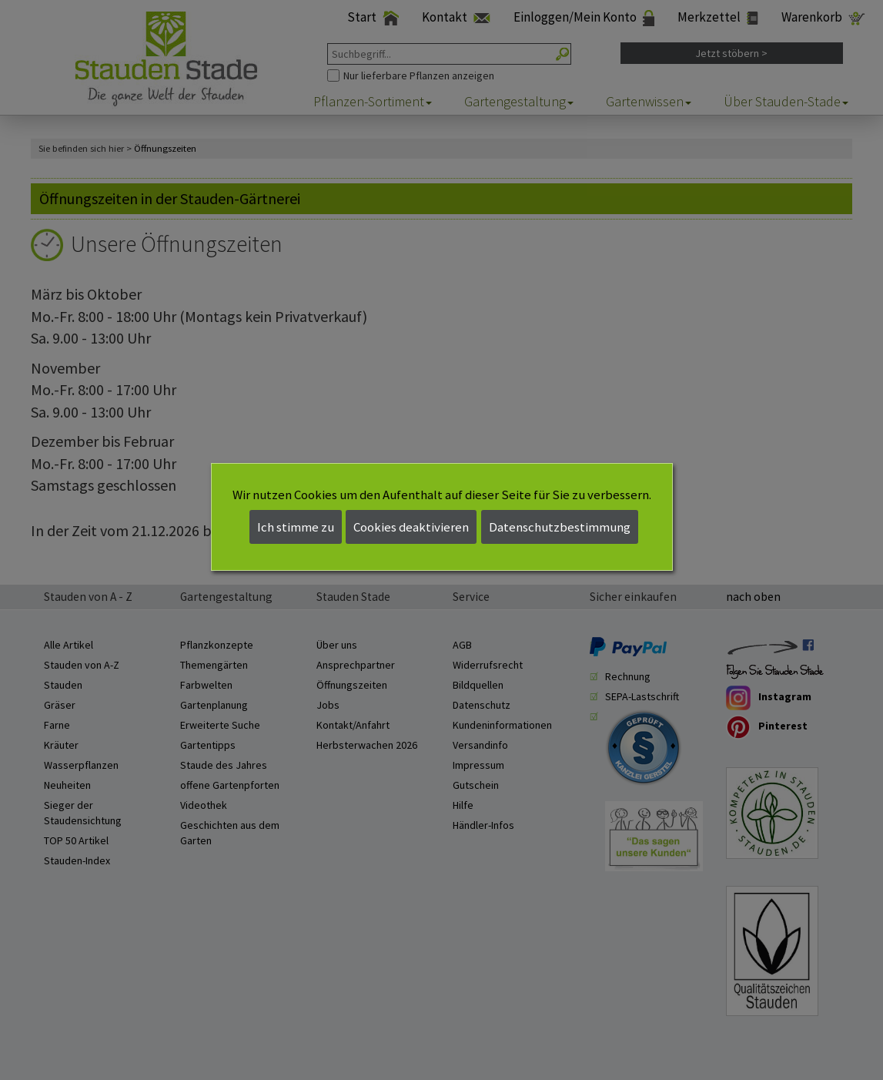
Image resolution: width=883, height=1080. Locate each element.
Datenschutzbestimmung (559, 526)
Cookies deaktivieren (411, 526)
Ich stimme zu (295, 526)
